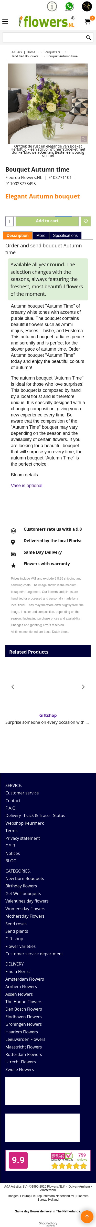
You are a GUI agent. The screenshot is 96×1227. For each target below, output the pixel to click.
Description (18, 235)
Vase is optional (26, 485)
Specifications (65, 235)
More (41, 235)
